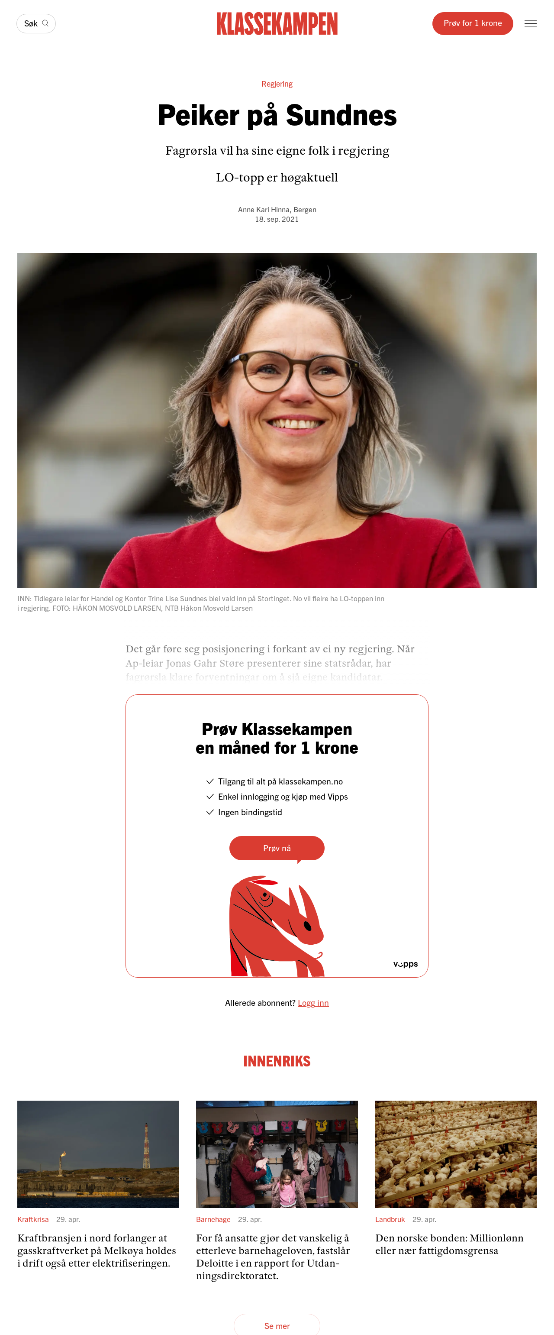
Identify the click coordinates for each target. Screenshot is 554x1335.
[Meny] (531, 23)
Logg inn (313, 1002)
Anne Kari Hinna (264, 209)
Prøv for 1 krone (473, 22)
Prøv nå (277, 847)
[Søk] (36, 23)
